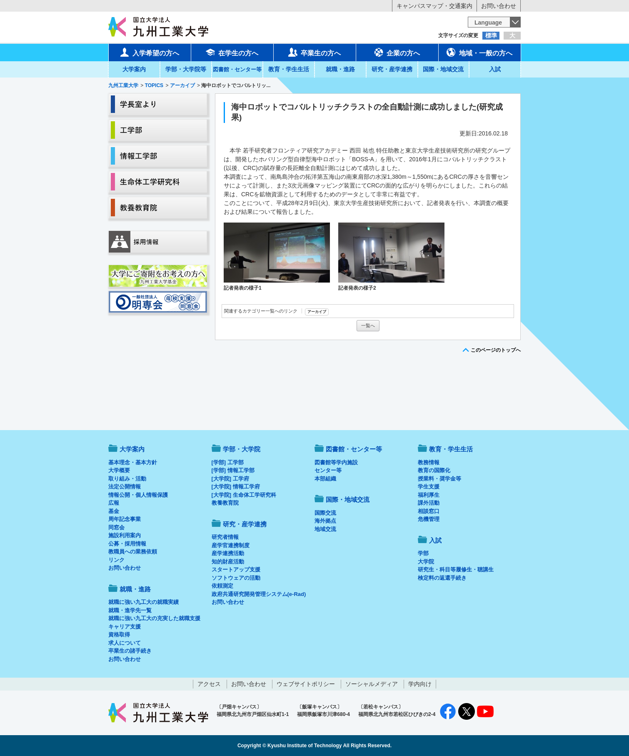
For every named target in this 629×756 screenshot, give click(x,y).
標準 (491, 35)
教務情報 (428, 462)
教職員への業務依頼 (132, 551)
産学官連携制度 (231, 545)
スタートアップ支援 (236, 569)
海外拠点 (325, 521)
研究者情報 (225, 537)
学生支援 (428, 486)
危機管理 (428, 519)
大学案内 (134, 69)
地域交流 (325, 529)
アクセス (209, 684)
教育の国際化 (434, 470)
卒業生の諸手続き (130, 651)
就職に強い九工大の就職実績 (143, 602)
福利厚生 (428, 495)
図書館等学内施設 (336, 462)
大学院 (426, 561)
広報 (113, 503)
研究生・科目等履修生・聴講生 (456, 569)
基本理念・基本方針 (132, 462)
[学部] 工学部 (228, 462)
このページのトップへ (496, 350)
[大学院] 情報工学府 (236, 486)
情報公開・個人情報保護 (138, 495)
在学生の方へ (232, 52)
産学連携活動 (228, 553)
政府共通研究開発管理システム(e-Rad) (259, 594)
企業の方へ (397, 52)
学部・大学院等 (185, 69)
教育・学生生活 (288, 69)
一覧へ (368, 325)
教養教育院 (225, 503)
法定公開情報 (124, 486)
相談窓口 (428, 511)
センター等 (328, 470)
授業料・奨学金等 (439, 479)
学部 (423, 553)
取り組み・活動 (127, 479)
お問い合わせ (498, 6)
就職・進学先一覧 (130, 610)
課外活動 (428, 503)
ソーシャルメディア (371, 684)
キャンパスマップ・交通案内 (434, 6)
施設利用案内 (124, 535)
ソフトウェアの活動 (236, 578)
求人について (124, 643)
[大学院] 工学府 (230, 479)
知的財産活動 (228, 561)
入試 (495, 69)
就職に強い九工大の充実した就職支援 (154, 618)
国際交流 (325, 513)
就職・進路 (340, 69)
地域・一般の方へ (479, 52)
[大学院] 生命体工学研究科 (244, 495)
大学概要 (119, 470)
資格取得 (119, 634)
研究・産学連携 (392, 69)
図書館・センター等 (354, 449)
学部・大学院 (241, 449)
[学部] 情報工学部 (233, 470)
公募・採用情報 (127, 544)
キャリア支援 (124, 626)
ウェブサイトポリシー (306, 684)
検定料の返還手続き (442, 578)
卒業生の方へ (314, 52)
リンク (116, 560)
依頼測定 (222, 586)
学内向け (420, 684)
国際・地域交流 (443, 69)
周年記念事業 (124, 519)
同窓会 (116, 527)
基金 (113, 511)
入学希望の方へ (149, 52)
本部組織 (325, 479)
